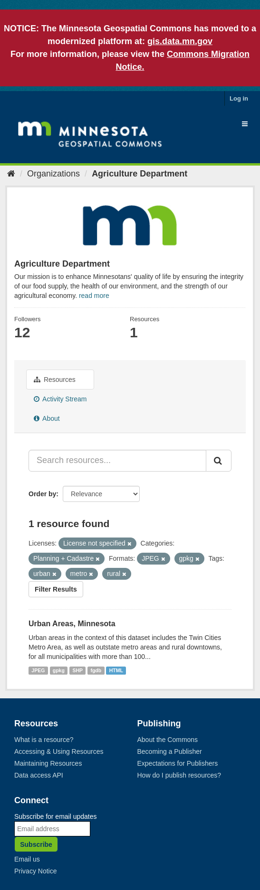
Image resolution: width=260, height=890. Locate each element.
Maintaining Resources (48, 763)
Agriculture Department (139, 173)
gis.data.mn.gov (179, 41)
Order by (42, 494)
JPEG (38, 670)
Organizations (53, 173)
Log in (239, 98)
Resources (55, 379)
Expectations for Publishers (177, 763)
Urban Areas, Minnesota (72, 624)
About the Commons (167, 739)
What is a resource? (44, 739)
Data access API (38, 775)
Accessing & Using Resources (59, 751)
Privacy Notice (35, 871)
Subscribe (36, 844)
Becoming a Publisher (169, 751)
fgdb (95, 670)
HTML (116, 670)
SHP (77, 670)
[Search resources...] (117, 461)
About (47, 418)
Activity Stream (60, 399)
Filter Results (56, 589)
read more (94, 295)
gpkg (59, 670)
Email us (27, 859)
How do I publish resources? (179, 775)
